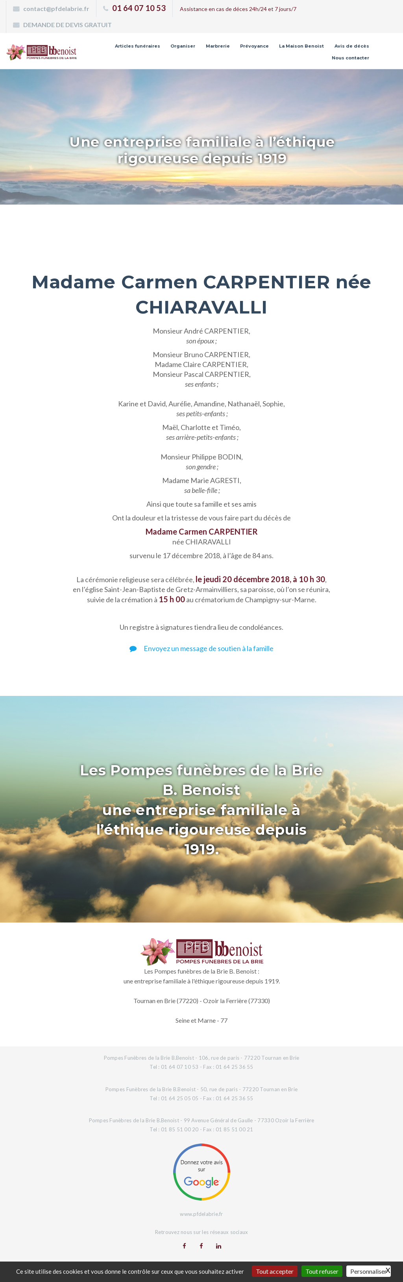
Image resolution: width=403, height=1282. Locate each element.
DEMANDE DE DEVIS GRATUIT (67, 24)
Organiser (182, 46)
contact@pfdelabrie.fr (56, 8)
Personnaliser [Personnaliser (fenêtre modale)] (368, 1271)
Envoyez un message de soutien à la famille (201, 648)
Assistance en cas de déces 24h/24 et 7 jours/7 (238, 9)
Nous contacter (350, 58)
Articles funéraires (137, 46)
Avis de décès (352, 46)
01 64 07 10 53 (139, 8)
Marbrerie (218, 46)
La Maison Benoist (301, 46)
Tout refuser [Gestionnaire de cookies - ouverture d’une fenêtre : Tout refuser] (321, 1271)
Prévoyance (254, 46)
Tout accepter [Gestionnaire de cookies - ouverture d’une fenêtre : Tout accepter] (275, 1271)
